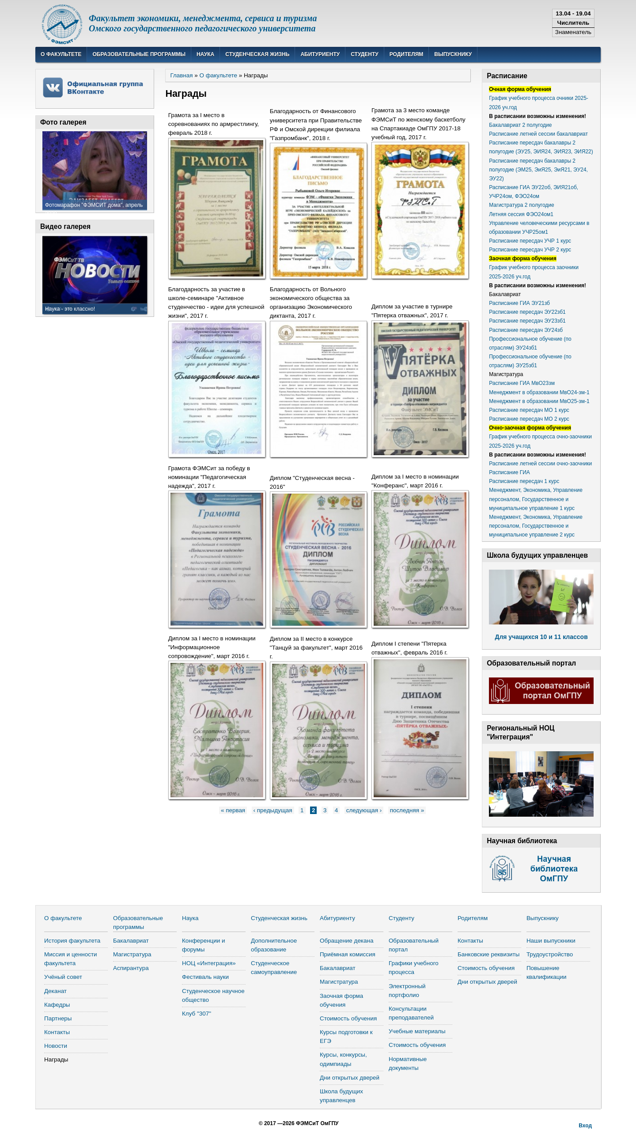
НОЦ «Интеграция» (209, 963)
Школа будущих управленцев (341, 1095)
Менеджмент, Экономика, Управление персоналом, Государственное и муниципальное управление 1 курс (536, 499)
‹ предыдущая (273, 810)
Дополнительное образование (274, 945)
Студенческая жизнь (257, 54)
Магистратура (132, 954)
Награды (56, 1059)
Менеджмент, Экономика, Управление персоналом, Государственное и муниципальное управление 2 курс (536, 526)
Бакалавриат (131, 940)
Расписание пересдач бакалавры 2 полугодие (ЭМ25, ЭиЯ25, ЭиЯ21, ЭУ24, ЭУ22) (538, 170)
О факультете (61, 54)
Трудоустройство (549, 954)
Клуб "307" (196, 1013)
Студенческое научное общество (213, 995)
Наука (205, 54)
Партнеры (58, 1018)
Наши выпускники (550, 940)
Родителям (407, 54)
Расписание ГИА (509, 472)
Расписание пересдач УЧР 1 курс (530, 241)
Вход (585, 1125)
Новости (55, 1045)
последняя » (407, 810)
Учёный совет (63, 977)
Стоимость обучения (348, 1018)
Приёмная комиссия (347, 954)
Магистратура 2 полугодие (521, 205)
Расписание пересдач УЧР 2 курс (530, 250)
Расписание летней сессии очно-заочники (540, 463)
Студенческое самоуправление (274, 967)
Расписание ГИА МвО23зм (522, 383)
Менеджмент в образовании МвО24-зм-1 (539, 392)
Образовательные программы (139, 54)
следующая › (364, 810)
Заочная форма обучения (341, 1000)
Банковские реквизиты (488, 954)
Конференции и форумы (203, 945)
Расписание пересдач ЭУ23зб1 (527, 321)
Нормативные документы (408, 1063)
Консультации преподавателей (411, 1013)
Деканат (55, 991)
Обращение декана (346, 940)
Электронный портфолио (407, 990)
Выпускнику (453, 54)
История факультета (72, 940)
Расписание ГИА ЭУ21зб (519, 303)
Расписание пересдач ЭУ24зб (526, 330)
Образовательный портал (414, 945)
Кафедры (57, 1004)
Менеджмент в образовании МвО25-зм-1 (539, 401)
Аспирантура (131, 968)
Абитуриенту (320, 54)
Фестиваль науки (205, 977)
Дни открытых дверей (349, 1077)
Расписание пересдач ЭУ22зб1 (527, 312)
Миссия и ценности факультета (70, 958)
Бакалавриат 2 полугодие (520, 125)
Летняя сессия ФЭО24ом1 (521, 214)
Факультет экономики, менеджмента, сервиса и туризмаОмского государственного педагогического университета (203, 23)
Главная (181, 75)
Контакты (57, 1032)
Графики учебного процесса (414, 967)
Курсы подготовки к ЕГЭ (346, 1036)
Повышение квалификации (546, 972)
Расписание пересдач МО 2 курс (529, 419)
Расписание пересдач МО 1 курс (529, 410)
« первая (233, 810)
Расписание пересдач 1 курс (524, 481)
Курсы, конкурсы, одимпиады (343, 1059)
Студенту (365, 54)
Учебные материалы (417, 1031)
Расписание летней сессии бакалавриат (538, 134)
